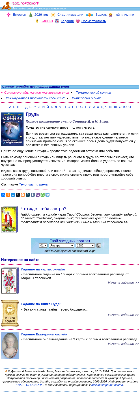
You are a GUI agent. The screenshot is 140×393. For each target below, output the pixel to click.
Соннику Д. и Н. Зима (90, 121)
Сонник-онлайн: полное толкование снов (36, 92)
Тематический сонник (93, 92)
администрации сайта (107, 385)
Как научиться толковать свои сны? (35, 98)
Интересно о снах (86, 98)
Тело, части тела (33, 184)
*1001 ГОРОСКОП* (29, 385)
